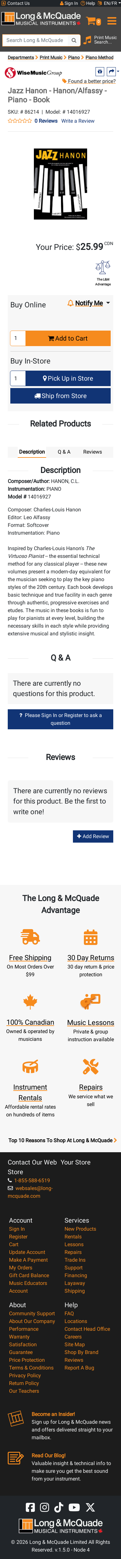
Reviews (74, 1360)
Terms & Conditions (31, 1368)
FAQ (69, 1313)
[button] (91, 18)
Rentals (73, 1237)
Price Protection (27, 1360)
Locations (76, 1321)
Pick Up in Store (68, 378)
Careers (73, 1337)
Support (74, 1268)
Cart (13, 1244)
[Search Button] (74, 40)
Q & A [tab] (64, 452)
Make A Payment (28, 1260)
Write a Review (78, 121)
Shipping (75, 1291)
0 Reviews (46, 121)
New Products (80, 1229)
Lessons (74, 1244)
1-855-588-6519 (29, 1180)
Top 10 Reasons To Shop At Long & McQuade (62, 1140)
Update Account (27, 1252)
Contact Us (15, 3)
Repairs (73, 1252)
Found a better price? (89, 81)
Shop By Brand (81, 1352)
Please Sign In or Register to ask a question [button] (60, 719)
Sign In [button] (69, 3)
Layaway (75, 1283)
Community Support (32, 1313)
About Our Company (32, 1321)
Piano (74, 57)
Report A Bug (79, 1368)
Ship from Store (60, 396)
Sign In (17, 1229)
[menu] (111, 18)
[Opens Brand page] (33, 73)
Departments (21, 57)
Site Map (75, 1344)
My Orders (20, 1268)
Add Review (93, 836)
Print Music (51, 57)
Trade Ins (75, 1260)
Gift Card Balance (29, 1275)
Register (18, 1237)
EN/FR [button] (107, 3)
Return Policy (24, 1383)
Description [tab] (32, 452)
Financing (76, 1275)
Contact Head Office (87, 1329)
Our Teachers (24, 1391)
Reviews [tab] (92, 452)
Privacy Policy (25, 1375)
